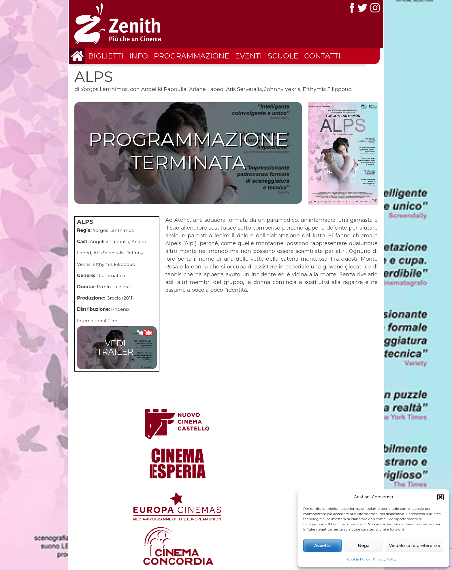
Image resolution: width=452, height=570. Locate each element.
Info (138, 56)
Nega (364, 545)
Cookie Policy (358, 559)
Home (286, 516)
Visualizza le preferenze (414, 545)
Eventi (248, 56)
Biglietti (105, 56)
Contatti (322, 56)
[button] (440, 497)
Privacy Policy (385, 559)
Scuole (283, 56)
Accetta (322, 545)
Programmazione (191, 56)
